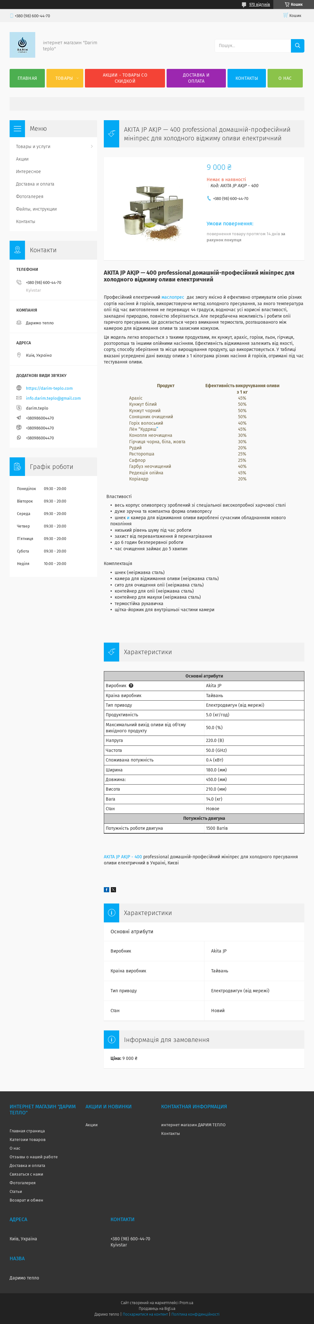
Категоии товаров (27, 1139)
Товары (64, 78)
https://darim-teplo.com (49, 388)
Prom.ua (186, 1303)
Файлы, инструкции (36, 209)
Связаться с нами (26, 1174)
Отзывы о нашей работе (34, 1156)
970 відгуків (259, 4)
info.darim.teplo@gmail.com (53, 398)
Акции (22, 159)
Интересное (28, 171)
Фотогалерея (30, 196)
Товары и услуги (33, 146)
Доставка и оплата (196, 78)
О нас (285, 78)
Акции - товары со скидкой (125, 78)
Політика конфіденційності (195, 1314)
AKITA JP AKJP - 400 (123, 857)
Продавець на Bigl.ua (157, 1308)
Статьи (16, 1191)
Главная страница (27, 1130)
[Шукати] (297, 46)
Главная (27, 78)
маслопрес (172, 297)
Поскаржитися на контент (145, 1314)
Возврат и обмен (26, 1200)
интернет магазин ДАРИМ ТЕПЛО (193, 1124)
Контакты (247, 78)
